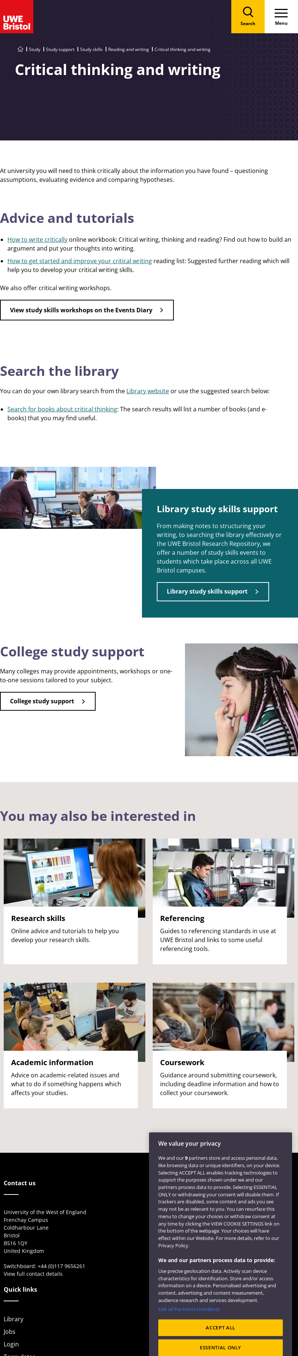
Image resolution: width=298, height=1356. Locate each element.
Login (11, 1344)
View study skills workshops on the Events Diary (81, 310)
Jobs (10, 1332)
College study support (42, 701)
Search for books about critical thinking (62, 409)
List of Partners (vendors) (188, 1319)
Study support (60, 49)
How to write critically (37, 239)
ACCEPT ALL (220, 1337)
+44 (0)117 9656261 (61, 1266)
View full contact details (33, 1273)
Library (13, 1319)
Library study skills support (207, 591)
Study (34, 49)
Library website (147, 391)
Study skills (91, 49)
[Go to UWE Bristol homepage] (20, 49)
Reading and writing (128, 49)
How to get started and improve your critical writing (79, 261)
